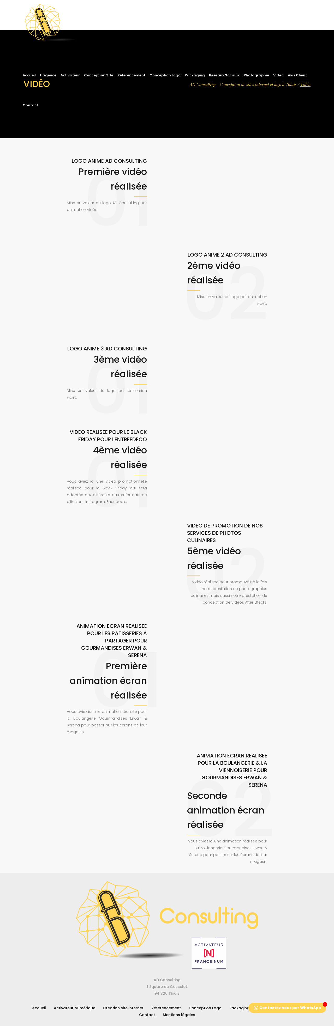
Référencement (166, 1008)
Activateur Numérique (74, 1008)
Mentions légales (179, 1014)
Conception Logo (205, 1008)
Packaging (239, 1008)
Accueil (39, 1008)
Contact (147, 1014)
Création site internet (123, 1008)
